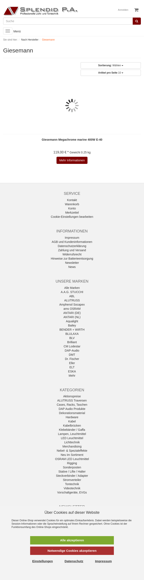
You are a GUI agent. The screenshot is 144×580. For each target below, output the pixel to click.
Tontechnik (72, 484)
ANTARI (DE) (72, 313)
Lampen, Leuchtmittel (72, 434)
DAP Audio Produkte (72, 408)
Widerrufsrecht (71, 254)
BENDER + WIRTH (72, 329)
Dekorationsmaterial (72, 413)
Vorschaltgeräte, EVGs (72, 492)
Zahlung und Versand (72, 250)
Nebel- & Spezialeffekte (72, 450)
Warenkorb (72, 204)
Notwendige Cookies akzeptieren (72, 550)
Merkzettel (72, 212)
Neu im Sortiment (72, 454)
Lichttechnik (72, 442)
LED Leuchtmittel (72, 438)
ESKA (72, 371)
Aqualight (72, 321)
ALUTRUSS (72, 300)
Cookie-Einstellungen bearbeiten (72, 216)
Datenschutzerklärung (72, 246)
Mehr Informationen (72, 160)
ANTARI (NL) (71, 317)
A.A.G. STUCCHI (72, 292)
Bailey (72, 325)
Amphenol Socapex (72, 304)
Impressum (72, 237)
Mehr (72, 375)
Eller (72, 363)
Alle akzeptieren (72, 540)
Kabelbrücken (72, 425)
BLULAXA (71, 333)
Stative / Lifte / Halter (72, 471)
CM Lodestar (72, 346)
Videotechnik (72, 488)
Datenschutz (74, 561)
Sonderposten (72, 467)
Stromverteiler (72, 480)
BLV (72, 338)
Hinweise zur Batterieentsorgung (72, 258)
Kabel (72, 421)
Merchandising (71, 446)
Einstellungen (42, 561)
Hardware (72, 417)
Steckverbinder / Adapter (72, 475)
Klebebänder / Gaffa (72, 429)
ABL (72, 296)
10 (110, 72)
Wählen (110, 65)
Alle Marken (72, 287)
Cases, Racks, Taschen (72, 404)
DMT (72, 354)
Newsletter (72, 262)
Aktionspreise (72, 396)
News (72, 267)
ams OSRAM (72, 308)
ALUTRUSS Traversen (72, 400)
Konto (72, 208)
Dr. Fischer (72, 359)
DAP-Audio (72, 350)
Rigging (72, 463)
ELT (72, 367)
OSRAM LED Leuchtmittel (72, 459)
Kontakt (72, 200)
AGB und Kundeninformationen (72, 241)
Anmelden (123, 10)
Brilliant (72, 342)
